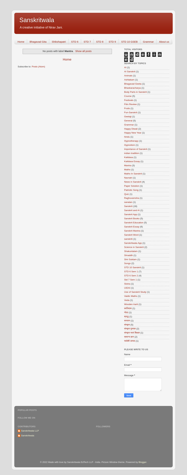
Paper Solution (131, 186)
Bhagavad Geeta (132, 84)
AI (125, 67)
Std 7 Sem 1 (130, 279)
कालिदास (128, 308)
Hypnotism (129, 145)
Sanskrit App (130, 214)
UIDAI (127, 288)
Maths (127, 169)
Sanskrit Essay (131, 226)
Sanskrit (128, 206)
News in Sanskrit (132, 182)
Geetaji (127, 116)
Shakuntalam (131, 251)
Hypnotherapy (131, 141)
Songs (127, 263)
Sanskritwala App (133, 243)
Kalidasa (128, 157)
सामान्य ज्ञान (129, 337)
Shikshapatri (59, 41)
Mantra (127, 165)
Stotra (127, 284)
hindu (127, 137)
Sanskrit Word (131, 235)
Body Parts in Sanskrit (135, 92)
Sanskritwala (36, 20)
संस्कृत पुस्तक (130, 328)
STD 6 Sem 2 (131, 275)
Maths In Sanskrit (133, 173)
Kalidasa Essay (132, 161)
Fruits (127, 108)
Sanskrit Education (133, 222)
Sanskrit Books (131, 218)
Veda (126, 300)
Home (21, 41)
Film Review (130, 104)
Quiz (126, 194)
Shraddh (128, 255)
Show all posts (83, 51)
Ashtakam (129, 79)
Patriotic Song (131, 190)
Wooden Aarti (131, 304)
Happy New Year (132, 132)
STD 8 (100, 41)
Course (128, 96)
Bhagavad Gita (38, 41)
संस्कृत (127, 324)
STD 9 (112, 41)
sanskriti (128, 239)
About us (164, 41)
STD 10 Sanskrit (132, 267)
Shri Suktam (130, 259)
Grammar (148, 41)
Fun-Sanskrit (130, 112)
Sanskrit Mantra (132, 230)
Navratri (128, 177)
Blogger (142, 462)
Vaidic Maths (130, 296)
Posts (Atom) (38, 66)
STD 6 (75, 41)
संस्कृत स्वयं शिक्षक (132, 332)
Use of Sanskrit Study (135, 292)
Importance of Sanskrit (135, 149)
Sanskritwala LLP (30, 430)
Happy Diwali (131, 129)
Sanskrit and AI (132, 210)
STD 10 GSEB (129, 41)
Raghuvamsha (131, 198)
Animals (128, 75)
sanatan (128, 202)
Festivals (128, 100)
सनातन (127, 320)
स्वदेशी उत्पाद (129, 341)
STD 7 (87, 41)
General (128, 120)
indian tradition (131, 153)
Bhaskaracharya (132, 88)
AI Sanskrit (129, 71)
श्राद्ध (126, 316)
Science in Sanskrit (134, 247)
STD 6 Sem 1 (131, 271)
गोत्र (126, 312)
